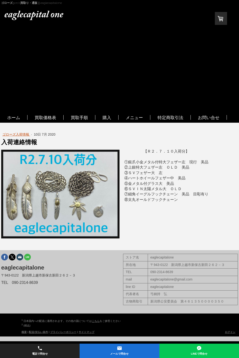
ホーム (13, 117)
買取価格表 (45, 117)
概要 (24, 331)
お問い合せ (208, 117)
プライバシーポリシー (63, 331)
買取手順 (79, 117)
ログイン (230, 331)
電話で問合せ (40, 350)
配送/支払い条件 (38, 331)
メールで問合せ (119, 350)
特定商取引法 (170, 117)
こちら (96, 320)
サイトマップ (86, 331)
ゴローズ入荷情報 (16, 134)
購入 (107, 117)
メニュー (134, 117)
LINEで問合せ (199, 350)
